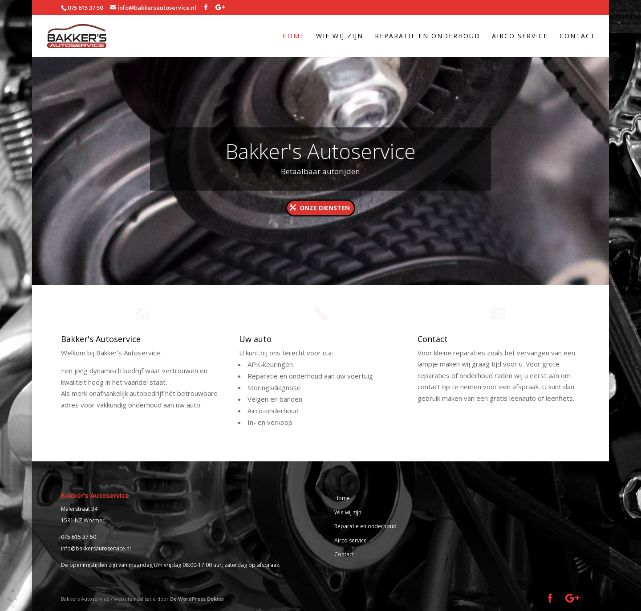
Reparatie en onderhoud (427, 36)
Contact (578, 36)
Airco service (520, 36)
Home (293, 36)
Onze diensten (325, 216)
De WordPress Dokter (197, 598)
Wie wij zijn (339, 36)
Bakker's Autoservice (320, 159)
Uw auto (255, 339)
